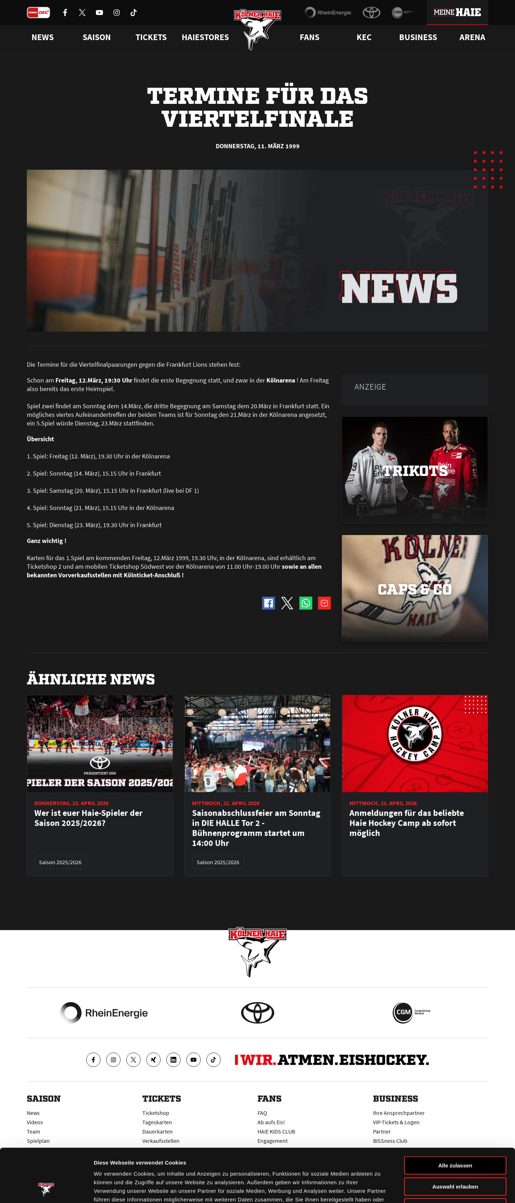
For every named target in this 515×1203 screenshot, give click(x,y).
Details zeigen (380, 1189)
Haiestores (205, 37)
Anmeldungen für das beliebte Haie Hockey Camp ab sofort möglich (406, 823)
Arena (472, 37)
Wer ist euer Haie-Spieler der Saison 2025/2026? (88, 818)
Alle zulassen (455, 1115)
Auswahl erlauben (455, 1137)
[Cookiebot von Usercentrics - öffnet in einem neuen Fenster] (46, 1189)
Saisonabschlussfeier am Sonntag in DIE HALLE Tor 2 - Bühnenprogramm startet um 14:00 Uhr (256, 828)
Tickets (151, 37)
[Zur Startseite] (257, 29)
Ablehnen (455, 1157)
